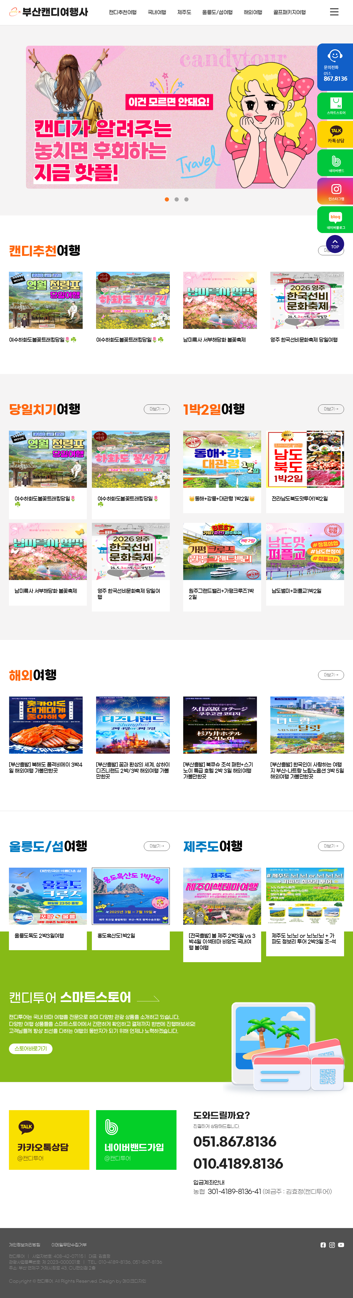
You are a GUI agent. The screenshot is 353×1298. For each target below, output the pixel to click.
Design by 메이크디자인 (122, 1281)
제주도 (184, 12)
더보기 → (157, 409)
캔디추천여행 (123, 12)
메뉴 (334, 11)
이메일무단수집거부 (69, 1245)
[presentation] (12, 121)
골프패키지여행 (289, 12)
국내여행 (157, 12)
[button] (167, 199)
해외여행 (253, 12)
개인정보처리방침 (24, 1245)
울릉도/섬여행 (217, 12)
